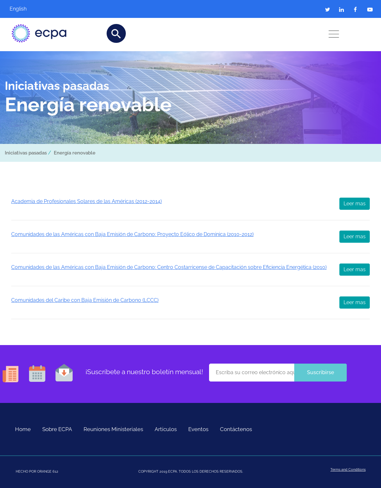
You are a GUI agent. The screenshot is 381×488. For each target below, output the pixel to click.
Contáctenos (236, 429)
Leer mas (355, 204)
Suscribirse (320, 372)
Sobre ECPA (57, 429)
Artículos (166, 429)
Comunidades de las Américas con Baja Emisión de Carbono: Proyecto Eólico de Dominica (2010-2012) (132, 234)
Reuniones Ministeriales (113, 429)
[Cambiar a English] (29, 9)
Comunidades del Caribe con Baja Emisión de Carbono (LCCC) (84, 300)
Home (23, 429)
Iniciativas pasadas (26, 153)
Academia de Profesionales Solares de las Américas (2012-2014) (86, 201)
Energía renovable (74, 153)
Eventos (198, 429)
